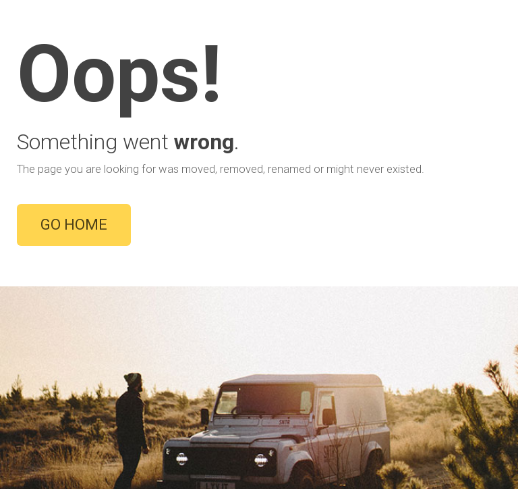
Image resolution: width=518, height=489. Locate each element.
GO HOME (73, 224)
